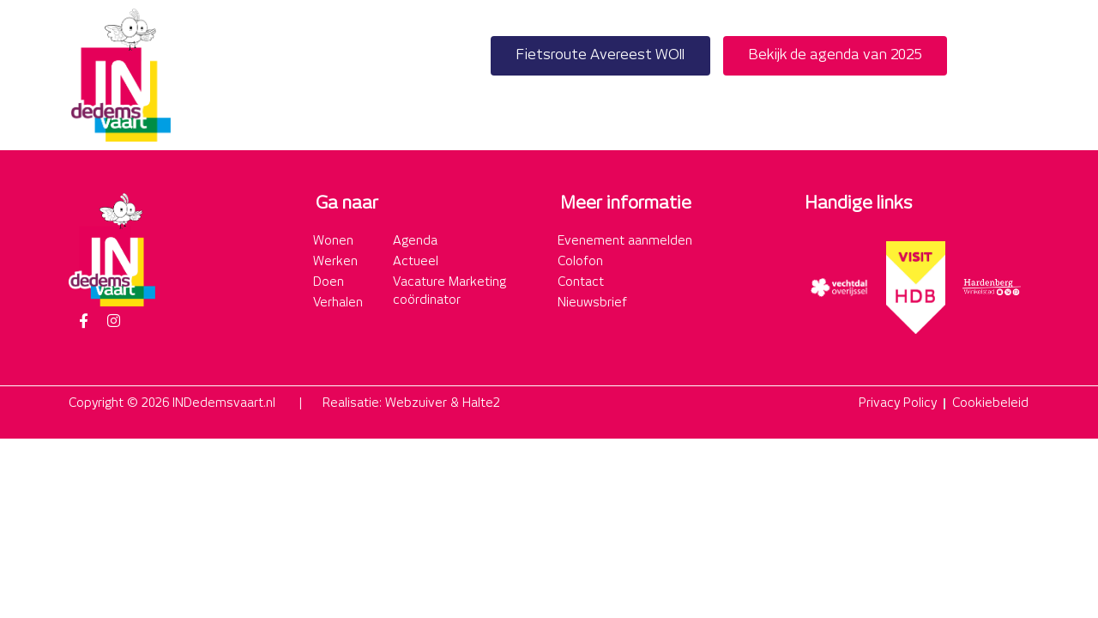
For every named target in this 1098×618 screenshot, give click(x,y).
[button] (1011, 75)
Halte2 (481, 403)
